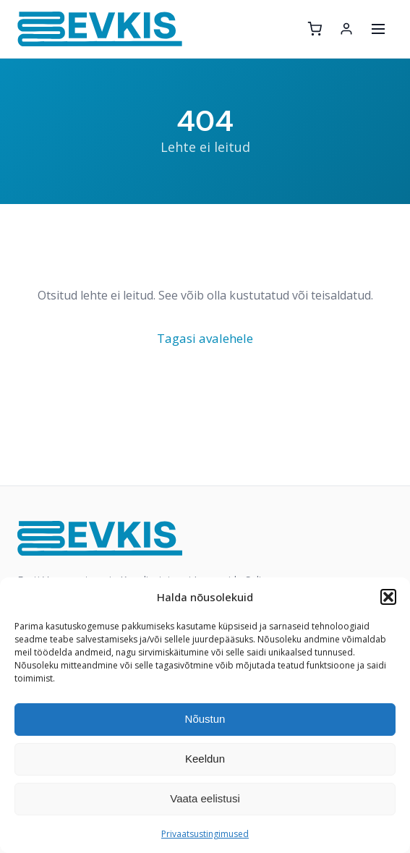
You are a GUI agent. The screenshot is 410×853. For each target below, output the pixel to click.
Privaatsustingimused (205, 834)
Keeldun (205, 758)
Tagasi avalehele (205, 338)
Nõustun (205, 719)
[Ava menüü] (378, 28)
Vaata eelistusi (204, 798)
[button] (388, 597)
